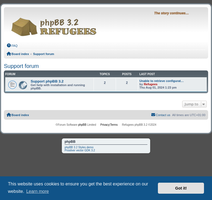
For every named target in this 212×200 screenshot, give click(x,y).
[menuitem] (12, 45)
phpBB (82, 124)
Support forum (21, 66)
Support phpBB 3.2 (47, 81)
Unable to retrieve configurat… (161, 81)
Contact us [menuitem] (160, 115)
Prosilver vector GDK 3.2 (80, 150)
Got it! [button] (181, 188)
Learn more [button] (37, 191)
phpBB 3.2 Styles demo (79, 147)
